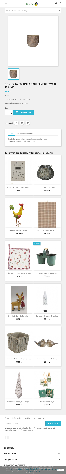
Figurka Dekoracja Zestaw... (47, 359)
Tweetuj (22, 123)
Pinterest (28, 123)
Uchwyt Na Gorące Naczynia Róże (18, 273)
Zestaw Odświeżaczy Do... (47, 402)
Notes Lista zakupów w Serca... (18, 187)
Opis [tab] (11, 133)
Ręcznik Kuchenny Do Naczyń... (47, 230)
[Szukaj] (33, 10)
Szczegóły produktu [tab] (25, 133)
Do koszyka (23, 112)
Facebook (7, 437)
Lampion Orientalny (47, 187)
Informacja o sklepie (14, 465)
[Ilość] (7, 112)
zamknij (60, 470)
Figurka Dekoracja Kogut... (19, 230)
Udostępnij (16, 123)
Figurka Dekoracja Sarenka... (18, 316)
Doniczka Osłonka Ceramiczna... (19, 359)
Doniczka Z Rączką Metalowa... (47, 273)
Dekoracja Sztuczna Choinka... (47, 316)
